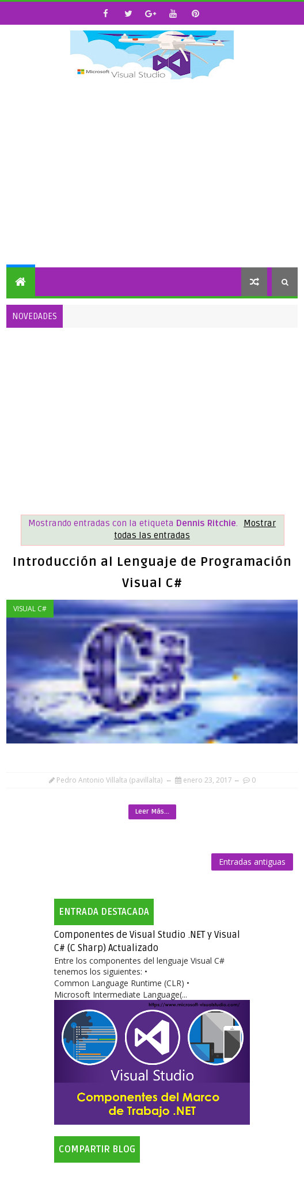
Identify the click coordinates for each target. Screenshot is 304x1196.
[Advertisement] (152, 181)
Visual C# (30, 609)
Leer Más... (152, 811)
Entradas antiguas (252, 861)
